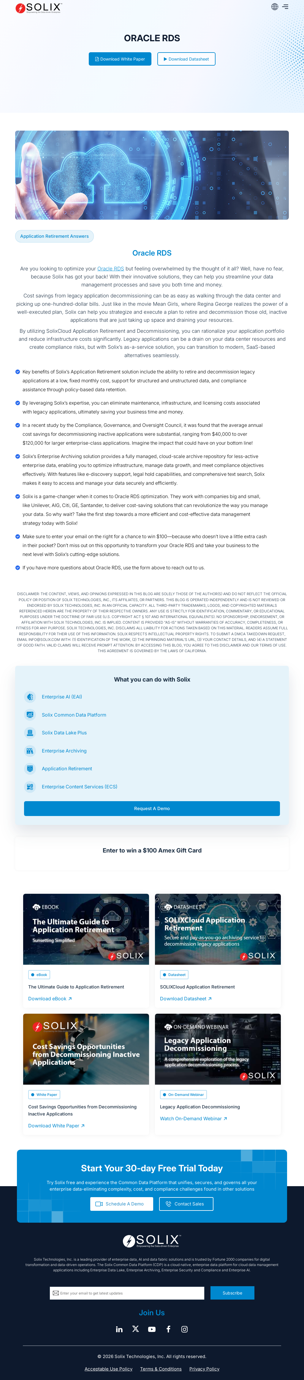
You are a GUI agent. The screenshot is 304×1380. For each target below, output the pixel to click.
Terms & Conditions (161, 1369)
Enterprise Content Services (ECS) (80, 787)
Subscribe (232, 1292)
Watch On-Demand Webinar (191, 1118)
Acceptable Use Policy (108, 1369)
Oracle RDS (110, 269)
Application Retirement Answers (54, 236)
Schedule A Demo (125, 1204)
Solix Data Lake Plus (64, 733)
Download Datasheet (186, 58)
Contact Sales (189, 1204)
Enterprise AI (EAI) (62, 697)
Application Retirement (67, 768)
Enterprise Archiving (64, 751)
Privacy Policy (204, 1369)
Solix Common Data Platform (74, 715)
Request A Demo (152, 808)
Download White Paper (120, 58)
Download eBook (47, 999)
